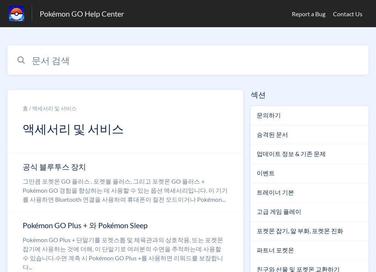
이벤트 (266, 172)
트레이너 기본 (275, 192)
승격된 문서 (272, 134)
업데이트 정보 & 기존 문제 (291, 153)
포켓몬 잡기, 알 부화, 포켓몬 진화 (300, 230)
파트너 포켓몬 (275, 249)
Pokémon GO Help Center (82, 13)
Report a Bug (308, 13)
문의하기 (269, 115)
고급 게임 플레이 (279, 211)
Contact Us (347, 13)
